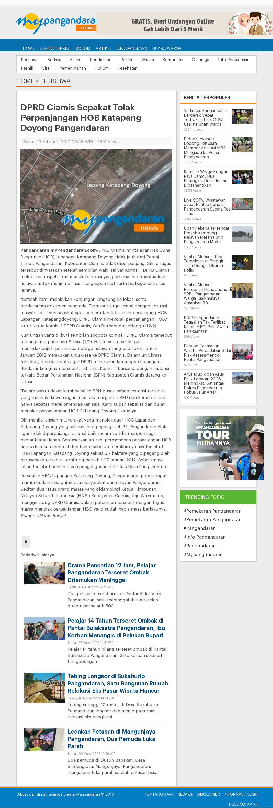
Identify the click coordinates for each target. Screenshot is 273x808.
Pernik (70, 69)
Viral (90, 69)
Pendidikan (106, 60)
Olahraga (212, 60)
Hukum (149, 69)
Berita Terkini (55, 49)
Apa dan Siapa (132, 49)
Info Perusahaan (37, 69)
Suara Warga (166, 49)
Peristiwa (30, 60)
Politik (134, 60)
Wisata (156, 60)
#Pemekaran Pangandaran (213, 511)
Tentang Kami (159, 795)
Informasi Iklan (240, 795)
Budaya (56, 60)
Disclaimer (208, 795)
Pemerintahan (118, 69)
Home (29, 49)
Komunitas (183, 60)
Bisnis (79, 60)
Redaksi (185, 795)
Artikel (104, 49)
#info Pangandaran (205, 537)
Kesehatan (177, 69)
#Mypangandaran (203, 554)
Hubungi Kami (243, 805)
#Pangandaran (200, 528)
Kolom (83, 49)
